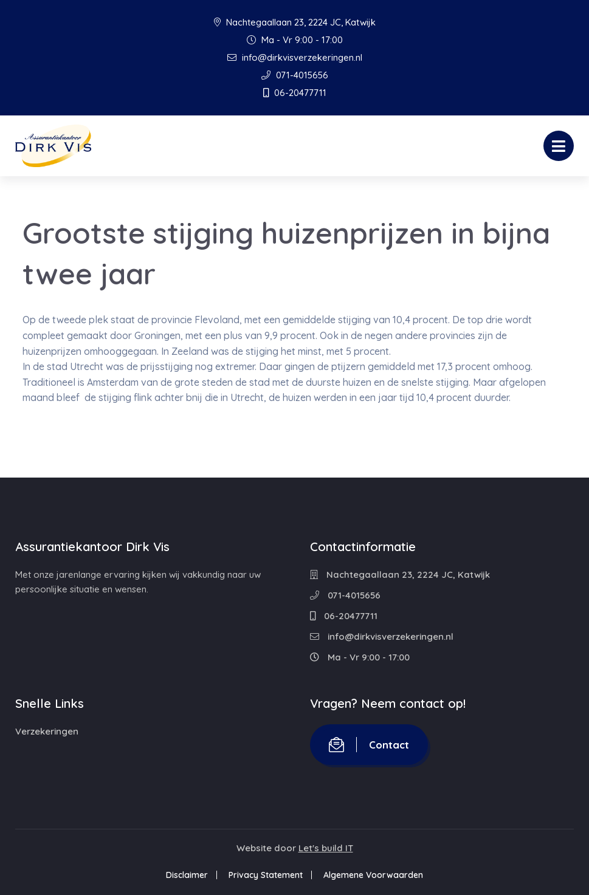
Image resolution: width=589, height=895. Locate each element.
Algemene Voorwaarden (373, 874)
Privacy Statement (266, 874)
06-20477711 (294, 92)
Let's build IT (325, 848)
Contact (369, 744)
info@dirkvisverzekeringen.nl (294, 57)
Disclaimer (187, 874)
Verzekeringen (46, 731)
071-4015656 (294, 75)
